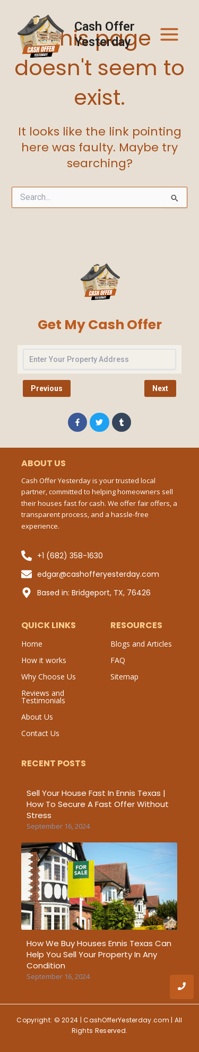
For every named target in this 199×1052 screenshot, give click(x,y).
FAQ (117, 660)
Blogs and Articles (141, 644)
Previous (47, 388)
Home (31, 644)
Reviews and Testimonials (43, 696)
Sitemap (124, 677)
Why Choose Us (48, 677)
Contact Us (40, 733)
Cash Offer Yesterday (104, 34)
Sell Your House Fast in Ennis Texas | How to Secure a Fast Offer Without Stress (98, 804)
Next (160, 388)
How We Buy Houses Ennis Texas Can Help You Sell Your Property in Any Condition (99, 954)
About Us (37, 717)
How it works (43, 660)
